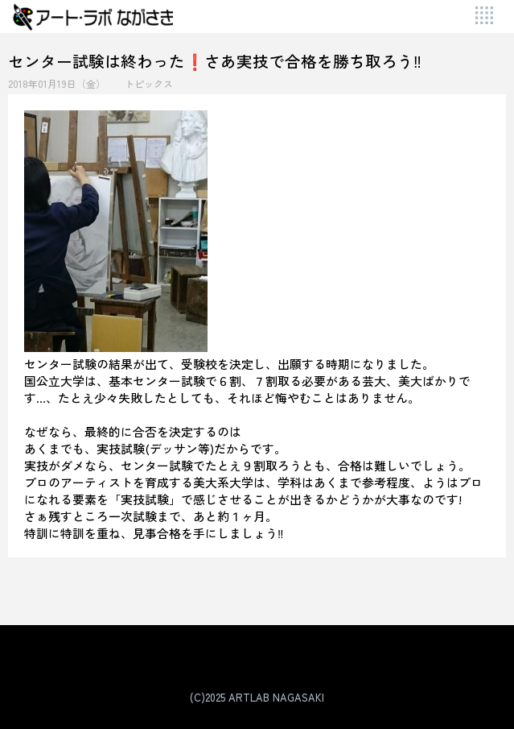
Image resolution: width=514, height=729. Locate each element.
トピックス (149, 83)
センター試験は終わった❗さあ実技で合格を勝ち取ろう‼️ (214, 60)
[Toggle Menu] (485, 16)
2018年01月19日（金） (56, 83)
